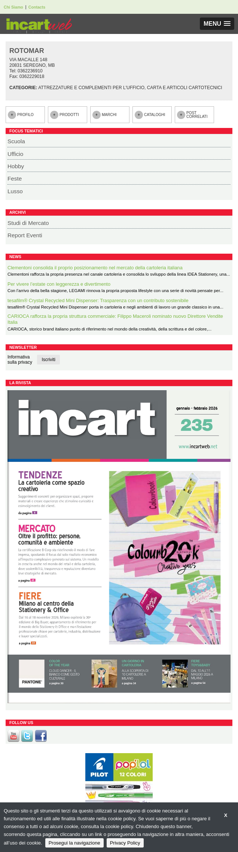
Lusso (15, 191)
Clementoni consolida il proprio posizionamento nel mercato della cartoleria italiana (95, 267)
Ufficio (15, 154)
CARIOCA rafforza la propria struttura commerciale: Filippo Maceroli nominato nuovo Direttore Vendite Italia (115, 319)
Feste (14, 178)
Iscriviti (48, 359)
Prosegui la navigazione (74, 843)
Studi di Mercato (28, 223)
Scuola (16, 141)
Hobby (15, 166)
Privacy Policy (125, 843)
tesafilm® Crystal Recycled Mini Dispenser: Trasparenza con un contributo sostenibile (97, 300)
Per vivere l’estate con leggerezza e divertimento (58, 284)
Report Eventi (24, 235)
